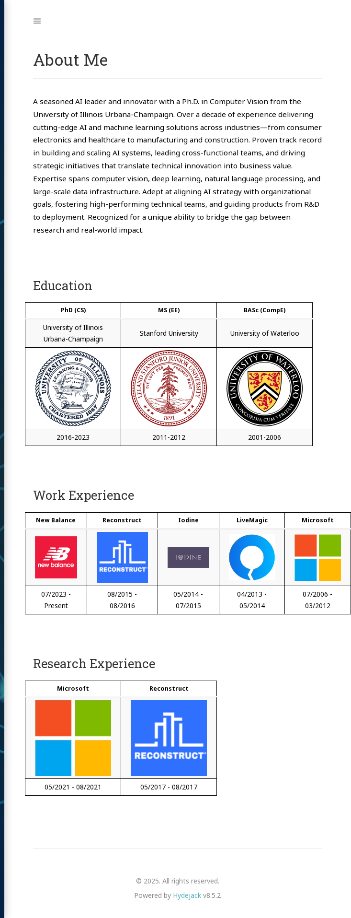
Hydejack (187, 895)
